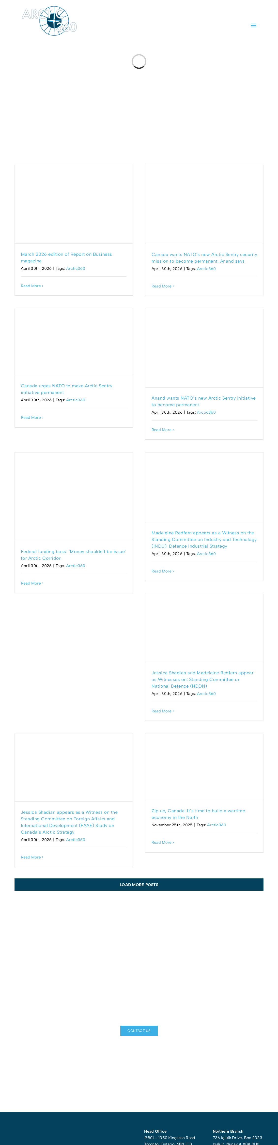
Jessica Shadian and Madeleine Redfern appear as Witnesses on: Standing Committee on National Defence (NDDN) (202, 679)
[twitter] (246, 12)
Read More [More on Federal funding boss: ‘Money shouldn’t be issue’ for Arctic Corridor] (31, 583)
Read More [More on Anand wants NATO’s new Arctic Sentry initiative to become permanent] (161, 429)
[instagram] (255, 12)
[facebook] (228, 12)
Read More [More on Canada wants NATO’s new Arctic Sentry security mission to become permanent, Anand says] (161, 286)
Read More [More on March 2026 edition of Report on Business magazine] (31, 286)
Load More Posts (139, 884)
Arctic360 (75, 268)
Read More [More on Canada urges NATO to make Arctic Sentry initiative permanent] (31, 417)
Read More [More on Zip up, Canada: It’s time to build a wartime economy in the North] (161, 842)
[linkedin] (237, 12)
